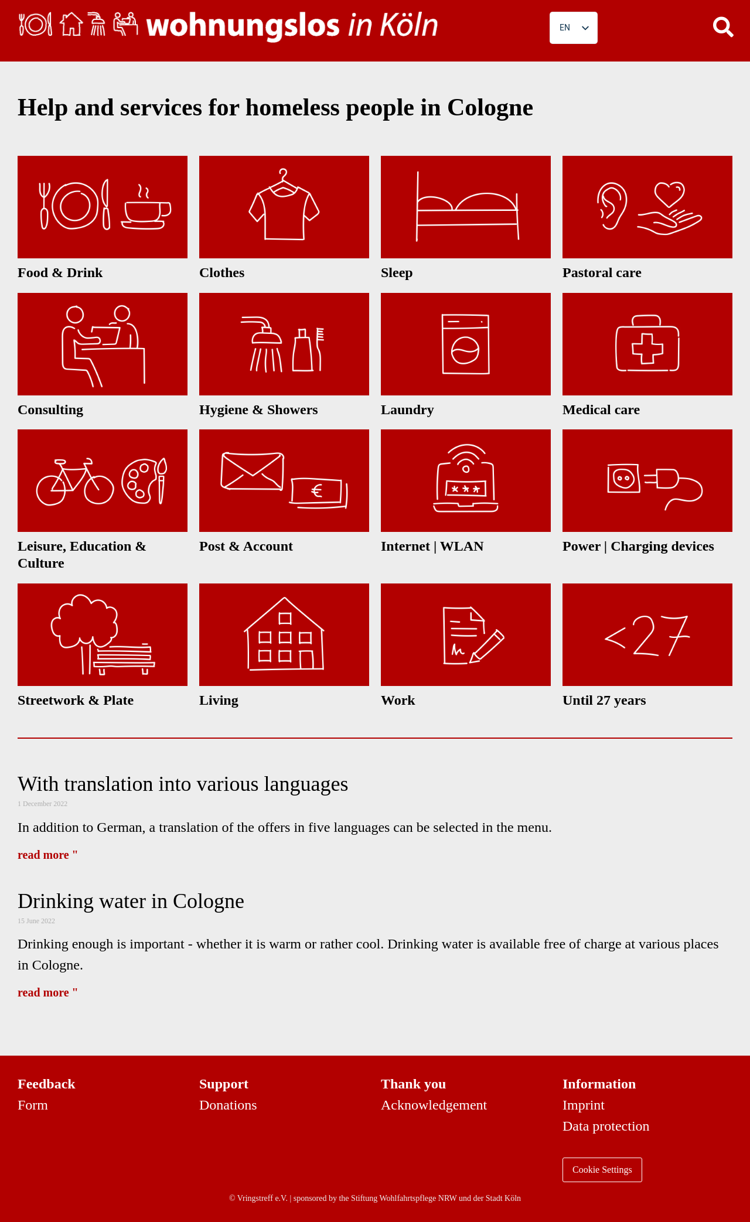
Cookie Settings (602, 1170)
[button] (723, 26)
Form (33, 1104)
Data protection (606, 1126)
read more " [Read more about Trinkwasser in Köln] (48, 992)
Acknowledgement (434, 1104)
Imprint (583, 1104)
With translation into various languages (183, 784)
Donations (228, 1104)
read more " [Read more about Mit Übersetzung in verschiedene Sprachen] (48, 854)
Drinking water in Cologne (131, 901)
